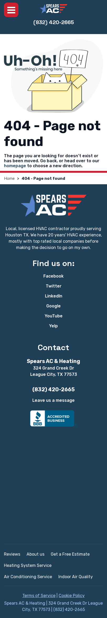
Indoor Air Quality (75, 576)
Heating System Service (28, 565)
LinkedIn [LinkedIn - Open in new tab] (53, 296)
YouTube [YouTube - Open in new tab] (54, 315)
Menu (11, 10)
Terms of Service (38, 595)
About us (35, 554)
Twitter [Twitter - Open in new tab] (54, 286)
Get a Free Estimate (70, 554)
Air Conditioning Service (28, 576)
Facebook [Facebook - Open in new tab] (53, 276)
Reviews (12, 554)
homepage (15, 165)
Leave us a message (53, 400)
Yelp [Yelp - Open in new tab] (53, 325)
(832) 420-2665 (53, 22)
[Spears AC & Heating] (54, 8)
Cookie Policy (72, 595)
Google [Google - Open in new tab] (53, 305)
